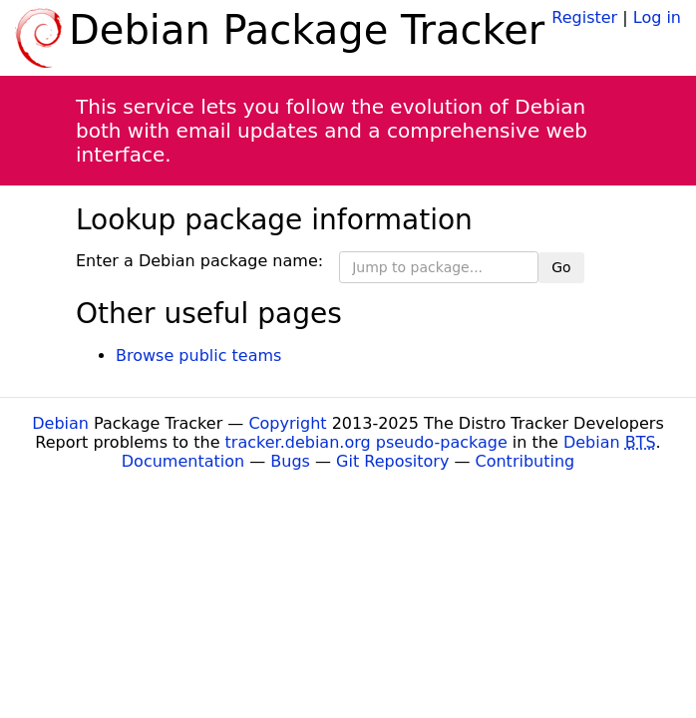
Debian (60, 423)
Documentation (183, 461)
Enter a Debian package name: (199, 260)
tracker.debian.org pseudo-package (366, 442)
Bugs (290, 461)
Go (560, 267)
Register (584, 17)
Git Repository (392, 461)
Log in (657, 17)
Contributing (525, 461)
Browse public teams (198, 355)
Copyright (287, 423)
